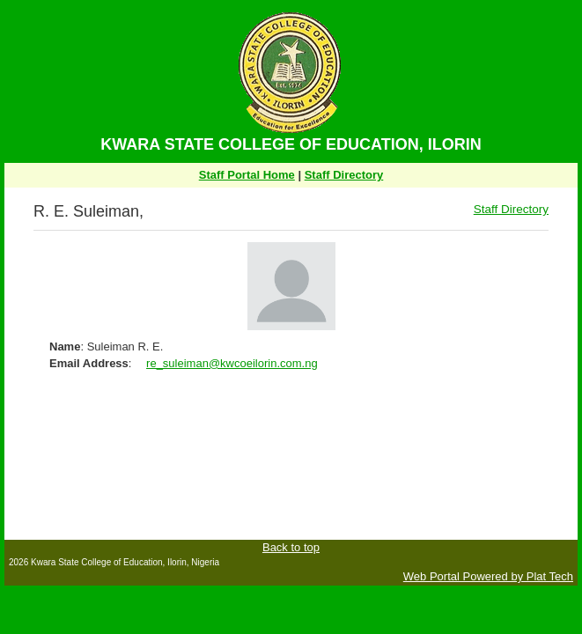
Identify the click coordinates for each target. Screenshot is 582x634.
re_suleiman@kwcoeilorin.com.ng (232, 363)
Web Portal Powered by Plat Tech (488, 576)
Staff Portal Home (247, 174)
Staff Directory (344, 174)
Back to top (291, 547)
